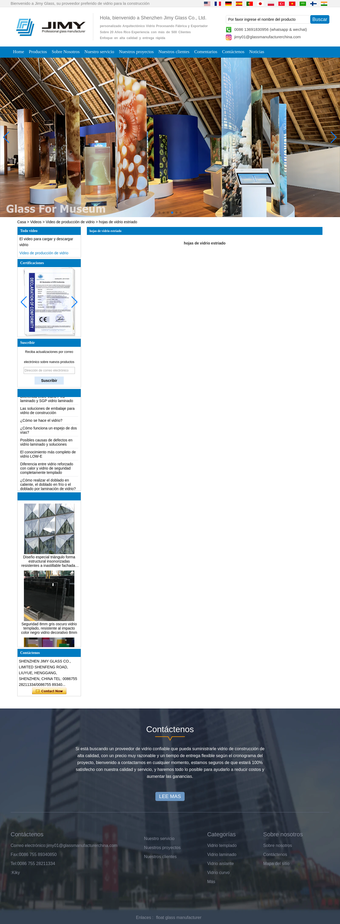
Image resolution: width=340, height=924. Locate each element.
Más (211, 881)
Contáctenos (233, 51)
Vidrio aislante (220, 863)
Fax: (15, 854)
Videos (36, 222)
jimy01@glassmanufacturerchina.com (267, 37)
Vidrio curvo (218, 872)
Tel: (14, 863)
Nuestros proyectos (136, 51)
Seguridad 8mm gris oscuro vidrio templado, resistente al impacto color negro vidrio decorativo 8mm (49, 629)
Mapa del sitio (276, 863)
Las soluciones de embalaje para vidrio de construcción (47, 412)
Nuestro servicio (99, 51)
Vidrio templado (222, 845)
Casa (21, 222)
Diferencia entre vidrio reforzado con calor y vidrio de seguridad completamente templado (46, 469)
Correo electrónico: (28, 845)
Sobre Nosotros (66, 51)
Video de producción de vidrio (70, 222)
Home (18, 51)
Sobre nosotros (277, 845)
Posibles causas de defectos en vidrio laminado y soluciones (46, 443)
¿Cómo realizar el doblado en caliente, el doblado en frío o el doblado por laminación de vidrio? (48, 485)
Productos (38, 51)
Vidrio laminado (221, 854)
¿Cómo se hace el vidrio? (41, 422)
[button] (159, 213)
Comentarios (205, 51)
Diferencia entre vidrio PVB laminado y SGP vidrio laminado (46, 400)
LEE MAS (170, 796)
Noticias (256, 51)
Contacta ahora (49, 691)
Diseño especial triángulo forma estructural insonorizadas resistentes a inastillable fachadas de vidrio (49, 562)
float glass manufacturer (179, 917)
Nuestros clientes (174, 51)
